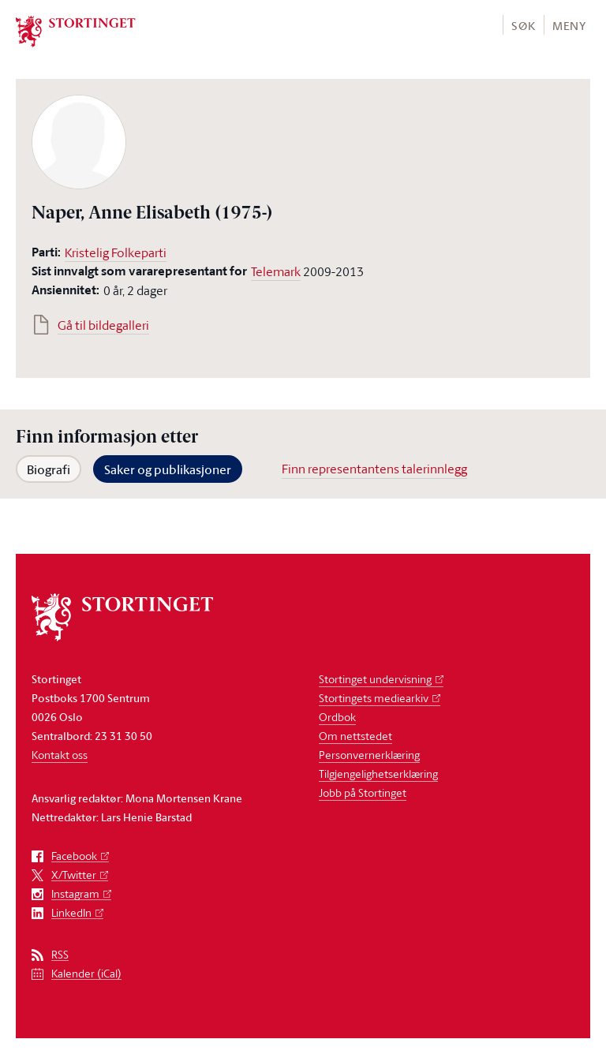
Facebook (74, 856)
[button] (523, 25)
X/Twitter (73, 875)
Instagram (75, 894)
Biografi (48, 469)
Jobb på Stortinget (362, 792)
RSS (60, 955)
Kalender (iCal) (86, 974)
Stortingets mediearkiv (373, 697)
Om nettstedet (355, 735)
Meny (569, 25)
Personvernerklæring (369, 754)
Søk (523, 25)
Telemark (276, 271)
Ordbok (337, 716)
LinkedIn (71, 913)
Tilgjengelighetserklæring (378, 773)
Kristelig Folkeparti (115, 252)
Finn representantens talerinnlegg (374, 468)
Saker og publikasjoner (167, 469)
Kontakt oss (60, 754)
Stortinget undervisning (375, 678)
